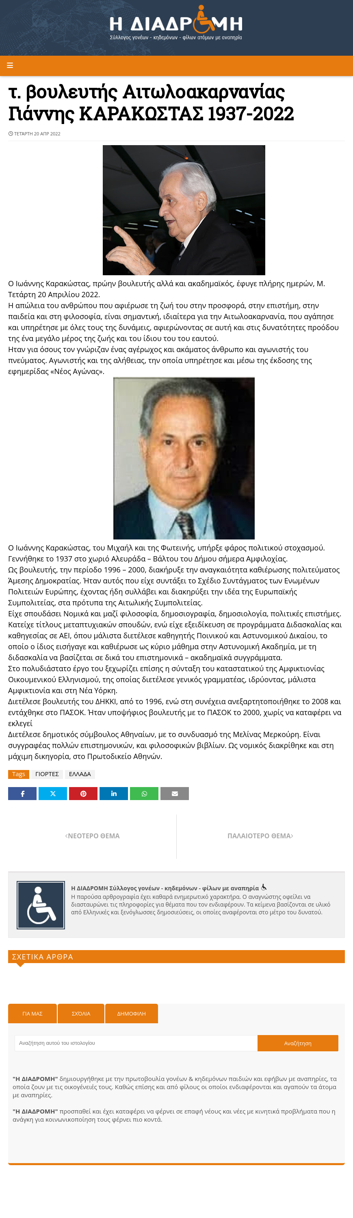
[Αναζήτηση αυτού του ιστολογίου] (136, 1043)
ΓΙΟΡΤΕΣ (47, 774)
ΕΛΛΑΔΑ (80, 774)
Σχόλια (81, 1013)
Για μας (32, 1013)
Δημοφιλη (131, 1013)
